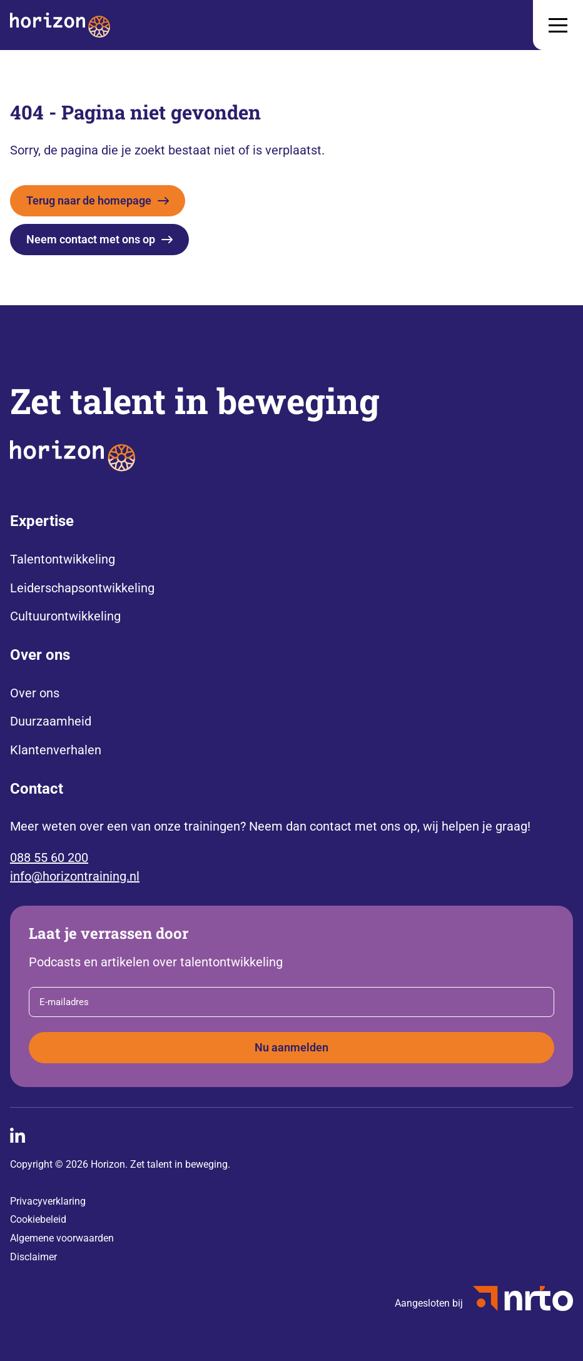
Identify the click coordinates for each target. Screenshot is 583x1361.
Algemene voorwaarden (62, 1238)
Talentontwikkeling (62, 559)
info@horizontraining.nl (74, 876)
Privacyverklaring (48, 1201)
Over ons (34, 693)
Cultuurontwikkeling (65, 616)
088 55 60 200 (49, 857)
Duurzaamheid (50, 721)
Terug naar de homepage (88, 200)
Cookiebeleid (38, 1219)
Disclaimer (33, 1257)
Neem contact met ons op (90, 239)
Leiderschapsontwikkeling (82, 587)
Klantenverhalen (55, 749)
